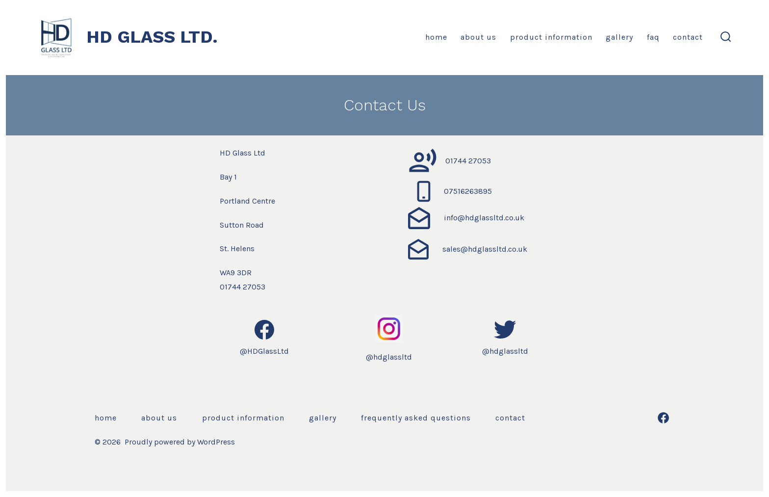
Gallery (619, 37)
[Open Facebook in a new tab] (663, 417)
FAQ (653, 37)
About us (478, 37)
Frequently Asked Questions (416, 417)
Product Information (551, 37)
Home (436, 37)
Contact (688, 37)
